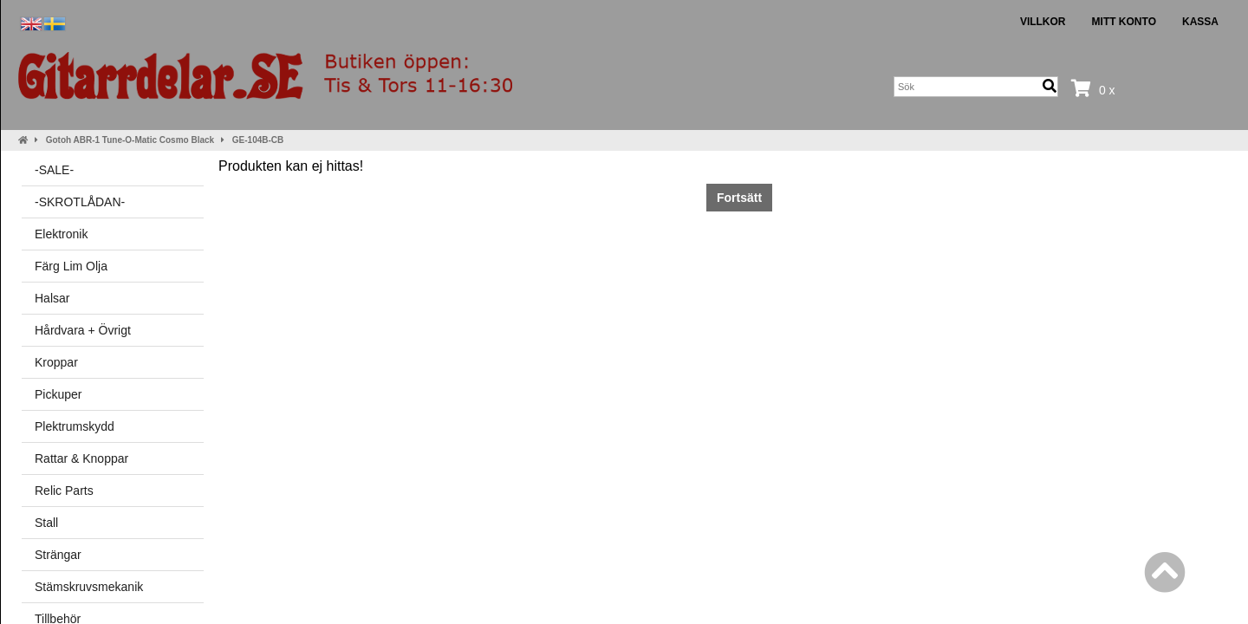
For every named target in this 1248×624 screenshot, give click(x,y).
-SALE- (54, 170)
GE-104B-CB (257, 140)
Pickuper (58, 394)
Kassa (1200, 22)
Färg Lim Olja (71, 266)
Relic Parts (64, 490)
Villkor (1043, 22)
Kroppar (56, 362)
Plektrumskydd (74, 426)
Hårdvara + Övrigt (83, 330)
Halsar (52, 298)
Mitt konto (1124, 22)
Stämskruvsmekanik (89, 587)
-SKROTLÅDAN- (80, 202)
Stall (46, 523)
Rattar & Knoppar (81, 458)
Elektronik (61, 234)
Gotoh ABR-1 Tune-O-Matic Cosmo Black (130, 140)
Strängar (58, 555)
